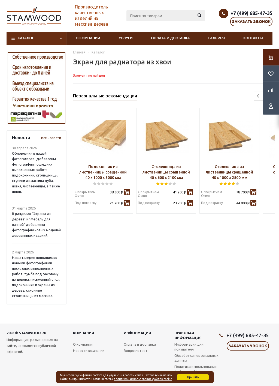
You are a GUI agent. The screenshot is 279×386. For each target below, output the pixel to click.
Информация (137, 333)
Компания (83, 333)
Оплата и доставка (170, 38)
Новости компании (88, 350)
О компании (88, 38)
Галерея (216, 38)
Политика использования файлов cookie (195, 369)
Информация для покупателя (189, 346)
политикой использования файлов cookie (143, 379)
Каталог (26, 38)
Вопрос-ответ (136, 350)
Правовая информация (188, 335)
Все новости (51, 138)
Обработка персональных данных (196, 358)
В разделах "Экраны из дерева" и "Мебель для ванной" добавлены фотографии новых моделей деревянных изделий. (36, 224)
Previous (258, 95)
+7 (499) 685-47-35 (251, 13)
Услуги (125, 38)
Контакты (253, 38)
